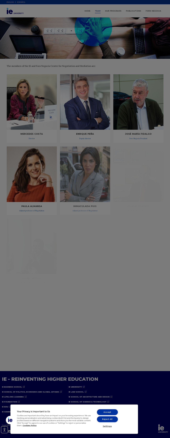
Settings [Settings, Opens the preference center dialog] (107, 426)
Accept (107, 412)
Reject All (107, 419)
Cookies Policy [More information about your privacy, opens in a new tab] (30, 425)
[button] (10, 420)
